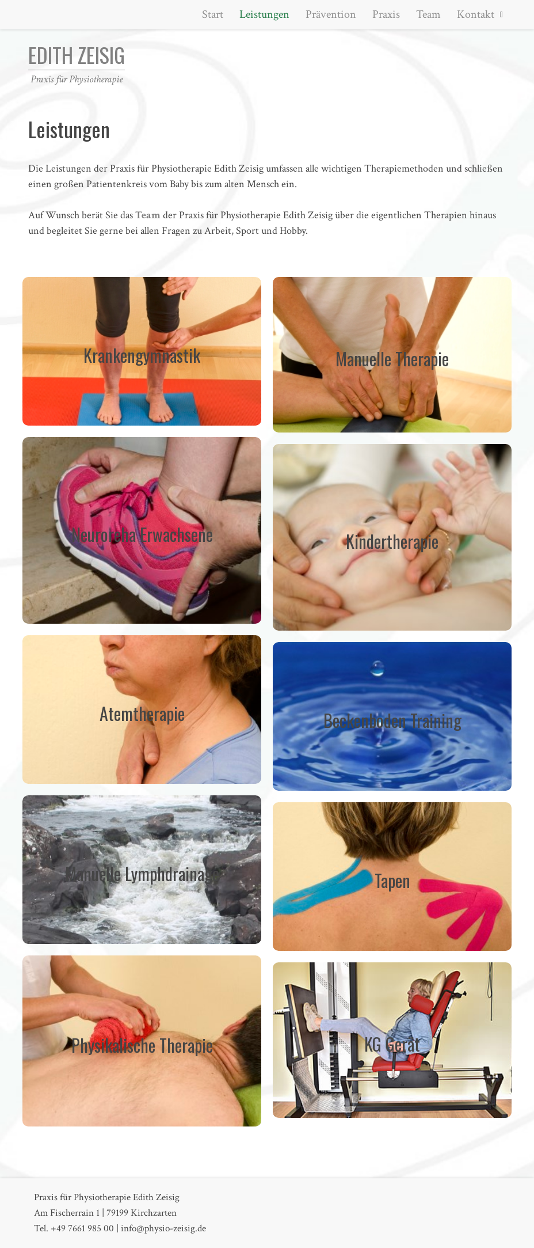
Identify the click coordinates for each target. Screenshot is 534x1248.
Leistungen (264, 14)
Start (212, 14)
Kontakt (475, 14)
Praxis (386, 14)
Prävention (331, 14)
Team (428, 14)
